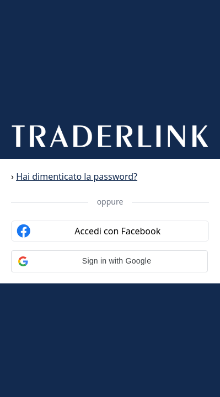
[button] (109, 261)
